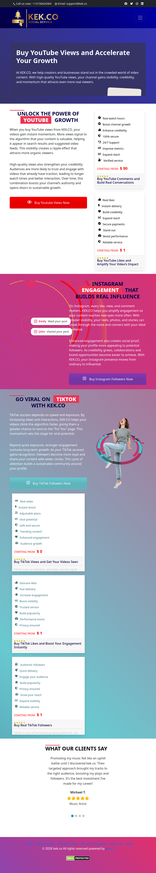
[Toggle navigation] (140, 18)
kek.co (109, 848)
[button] (72, 816)
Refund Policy (45, 844)
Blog (129, 844)
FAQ (29, 844)
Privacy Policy (68, 844)
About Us (117, 844)
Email (71, 3)
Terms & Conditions (93, 844)
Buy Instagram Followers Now (108, 379)
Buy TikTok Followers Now (48, 483)
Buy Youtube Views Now (48, 203)
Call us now (32, 3)
